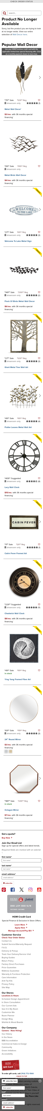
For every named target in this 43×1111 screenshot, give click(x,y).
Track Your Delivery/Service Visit (16, 954)
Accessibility (7, 1053)
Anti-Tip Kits (7, 980)
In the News (7, 1037)
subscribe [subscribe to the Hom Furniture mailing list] (7, 883)
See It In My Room (10, 1008)
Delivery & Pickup (10, 950)
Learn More (20, 924)
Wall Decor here (20, 34)
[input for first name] (13, 1088)
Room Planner (8, 1015)
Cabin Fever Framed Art (16, 553)
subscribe (8, 1107)
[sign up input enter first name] (21, 860)
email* (13, 1101)
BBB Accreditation (10, 1040)
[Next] (40, 77)
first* (13, 1086)
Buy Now (6, 837)
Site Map (6, 987)
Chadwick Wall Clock (14, 613)
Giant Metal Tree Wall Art (16, 367)
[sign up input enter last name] (21, 869)
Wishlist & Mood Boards (12, 1022)
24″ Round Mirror (13, 739)
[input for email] (13, 1103)
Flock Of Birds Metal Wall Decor (20, 301)
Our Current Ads (9, 1005)
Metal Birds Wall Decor (15, 175)
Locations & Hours (10, 995)
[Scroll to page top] (21, 1076)
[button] (39, 100)
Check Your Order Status (13, 937)
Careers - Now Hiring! (12, 1030)
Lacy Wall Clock (12, 487)
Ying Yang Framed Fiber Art (18, 679)
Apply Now (20, 927)
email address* (9, 874)
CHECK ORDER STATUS (21, 1)
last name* (7, 865)
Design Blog (7, 1018)
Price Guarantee (9, 967)
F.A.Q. (4, 947)
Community (7, 1047)
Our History (7, 1033)
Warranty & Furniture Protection (16, 974)
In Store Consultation (11, 1002)
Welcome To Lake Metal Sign (18, 241)
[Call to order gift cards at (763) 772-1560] (27, 1073)
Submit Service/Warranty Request (17, 944)
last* (13, 1093)
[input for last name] (13, 1095)
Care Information (9, 977)
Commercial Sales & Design (14, 1043)
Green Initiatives (9, 1050)
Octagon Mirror (12, 809)
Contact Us (7, 940)
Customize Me (8, 1012)
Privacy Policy (8, 984)
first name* (7, 856)
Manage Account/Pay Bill (20, 930)
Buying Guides (8, 957)
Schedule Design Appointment (15, 998)
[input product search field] (24, 13)
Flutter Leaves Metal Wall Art (18, 427)
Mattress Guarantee (10, 970)
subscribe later (10, 1081)
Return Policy (8, 960)
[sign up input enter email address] (21, 877)
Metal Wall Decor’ (13, 109)
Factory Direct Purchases (13, 964)
